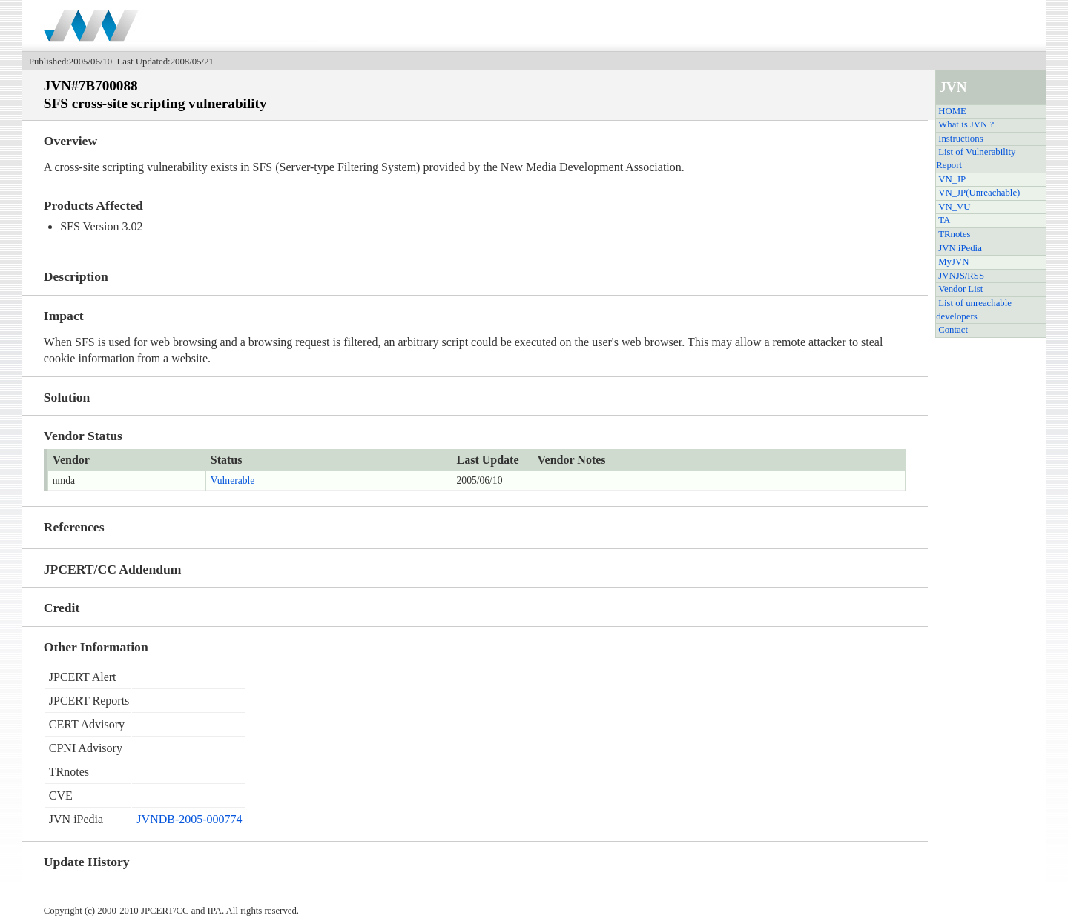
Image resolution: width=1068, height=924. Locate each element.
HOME (952, 111)
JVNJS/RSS (961, 275)
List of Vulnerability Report (975, 158)
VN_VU (954, 207)
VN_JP (952, 179)
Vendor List (960, 289)
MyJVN (953, 261)
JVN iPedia (960, 248)
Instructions (960, 138)
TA (944, 220)
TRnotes (954, 234)
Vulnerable (233, 480)
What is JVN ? (966, 124)
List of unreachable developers (974, 310)
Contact (953, 330)
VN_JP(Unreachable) (979, 192)
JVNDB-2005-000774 (189, 819)
